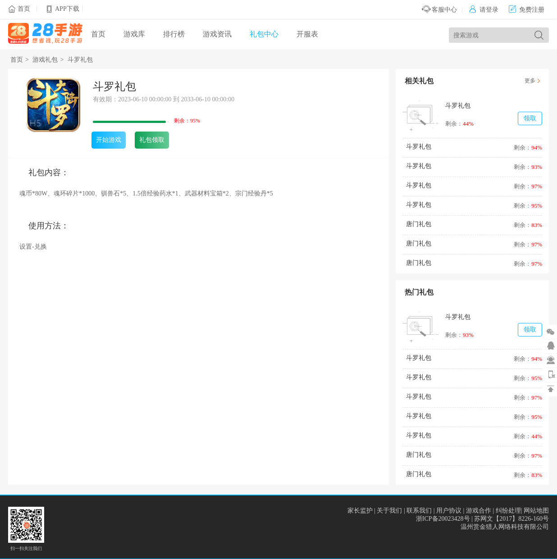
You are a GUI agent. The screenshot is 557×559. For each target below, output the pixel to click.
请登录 (483, 9)
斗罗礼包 (80, 59)
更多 (530, 80)
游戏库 (134, 34)
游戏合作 (478, 510)
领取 (530, 118)
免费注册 (526, 9)
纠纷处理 (508, 510)
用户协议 (448, 510)
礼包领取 (151, 139)
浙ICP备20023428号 (443, 518)
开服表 (307, 34)
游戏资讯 (217, 34)
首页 (24, 8)
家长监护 (360, 510)
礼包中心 (264, 34)
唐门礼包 (418, 224)
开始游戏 (108, 139)
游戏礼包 (45, 59)
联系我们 (419, 510)
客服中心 (439, 9)
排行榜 (174, 34)
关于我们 (389, 510)
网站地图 (536, 510)
